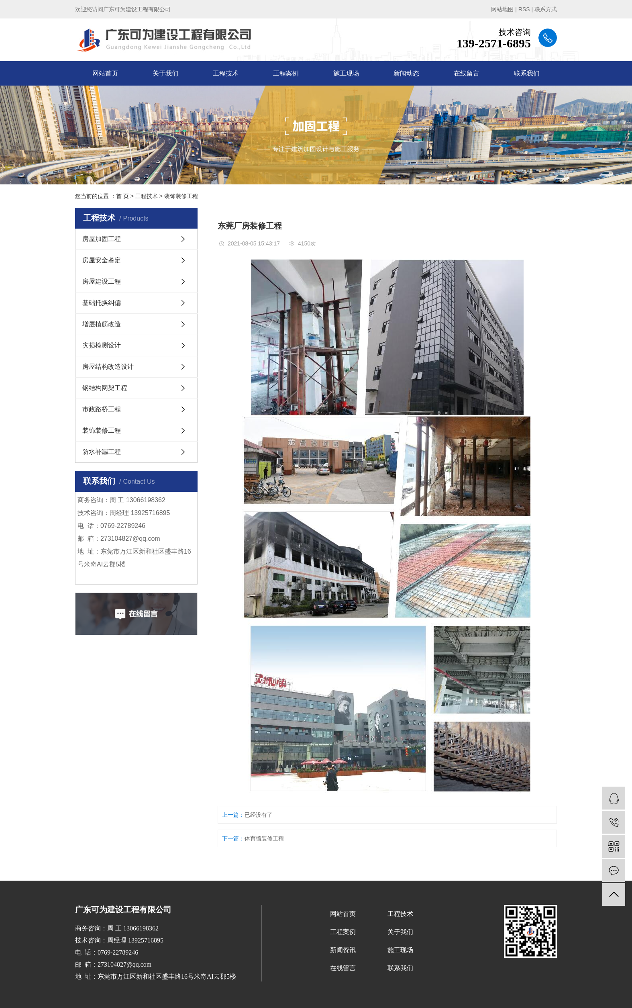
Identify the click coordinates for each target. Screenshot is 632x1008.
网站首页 (105, 73)
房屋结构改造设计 (108, 366)
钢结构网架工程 (104, 387)
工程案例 (286, 73)
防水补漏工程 (101, 451)
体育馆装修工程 (264, 838)
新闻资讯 (343, 950)
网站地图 (502, 9)
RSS (524, 9)
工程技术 (226, 73)
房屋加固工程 (101, 238)
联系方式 (545, 9)
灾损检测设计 (101, 345)
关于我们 (165, 73)
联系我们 (527, 73)
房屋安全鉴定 (101, 260)
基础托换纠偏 (101, 302)
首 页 (122, 196)
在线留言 (466, 73)
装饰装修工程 (181, 196)
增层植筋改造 (101, 324)
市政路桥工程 (101, 409)
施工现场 (346, 73)
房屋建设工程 (101, 281)
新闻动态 (406, 73)
